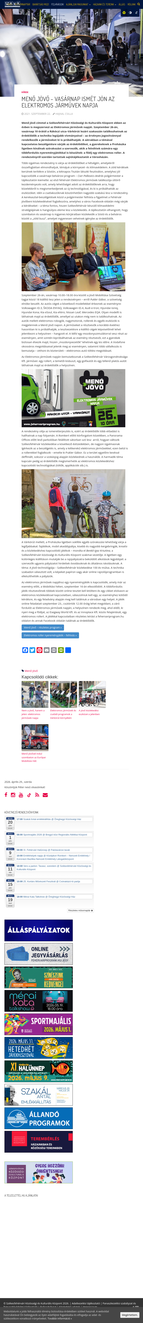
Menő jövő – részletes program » (43, 627)
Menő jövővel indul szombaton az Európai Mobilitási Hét (34, 757)
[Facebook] (25, 650)
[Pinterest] (39, 650)
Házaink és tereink (104, 4)
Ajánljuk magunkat (78, 4)
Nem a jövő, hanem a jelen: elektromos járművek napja (33, 714)
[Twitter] (32, 650)
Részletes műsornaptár (80, 910)
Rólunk (131, 4)
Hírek (24, 92)
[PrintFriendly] (61, 650)
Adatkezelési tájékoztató (86, 1303)
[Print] (53, 650)
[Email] (46, 650)
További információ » (60, 1318)
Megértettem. (130, 1315)
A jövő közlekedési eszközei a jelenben (89, 712)
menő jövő (31, 671)
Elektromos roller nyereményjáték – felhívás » (50, 635)
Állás (122, 4)
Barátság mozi (41, 4)
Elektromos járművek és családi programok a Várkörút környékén (63, 714)
